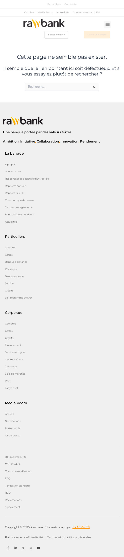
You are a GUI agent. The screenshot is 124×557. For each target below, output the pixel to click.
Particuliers (54, 4)
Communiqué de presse (19, 200)
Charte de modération (18, 471)
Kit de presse (12, 435)
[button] (107, 24)
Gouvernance (13, 171)
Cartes (9, 254)
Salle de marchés (15, 373)
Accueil (9, 413)
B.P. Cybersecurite (15, 456)
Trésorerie (11, 366)
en (98, 12)
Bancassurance (14, 276)
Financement (13, 345)
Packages (11, 269)
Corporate (70, 4)
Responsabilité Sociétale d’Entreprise (27, 178)
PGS (7, 380)
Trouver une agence (19, 207)
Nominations (12, 421)
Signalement (12, 506)
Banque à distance (16, 261)
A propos (10, 164)
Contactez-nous (82, 12)
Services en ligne (15, 352)
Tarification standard (17, 485)
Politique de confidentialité (24, 537)
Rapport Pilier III (14, 192)
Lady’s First (11, 388)
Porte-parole (12, 428)
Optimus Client (14, 359)
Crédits (9, 290)
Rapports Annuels (15, 185)
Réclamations (13, 499)
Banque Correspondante (19, 214)
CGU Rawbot (12, 464)
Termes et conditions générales (69, 537)
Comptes (10, 247)
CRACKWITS (81, 527)
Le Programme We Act (18, 297)
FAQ (7, 478)
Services (10, 283)
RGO (8, 492)
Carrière (29, 12)
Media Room (45, 12)
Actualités (63, 12)
